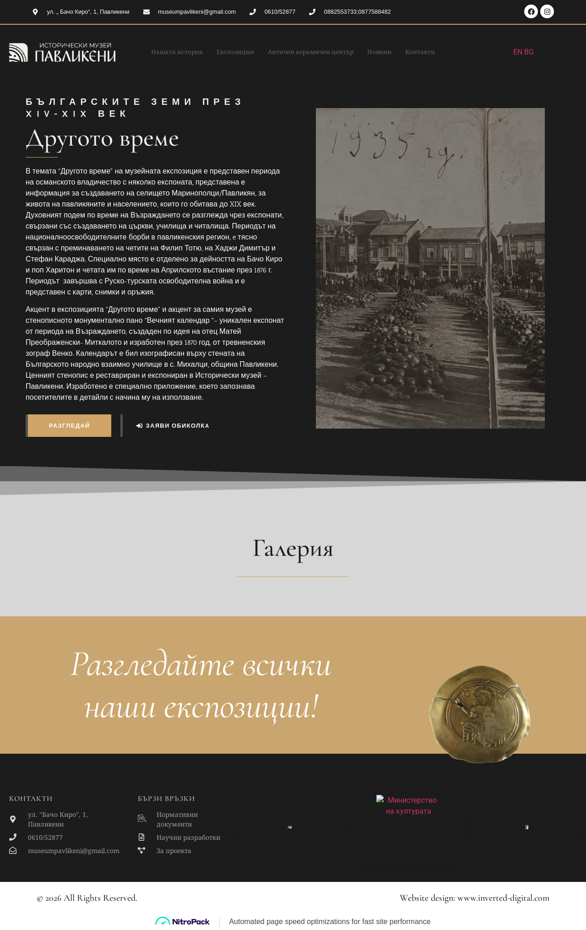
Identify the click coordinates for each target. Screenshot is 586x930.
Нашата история (164, 52)
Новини (390, 52)
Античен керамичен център (313, 52)
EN (517, 52)
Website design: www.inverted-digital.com (474, 897)
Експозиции (228, 52)
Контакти (434, 52)
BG (529, 52)
